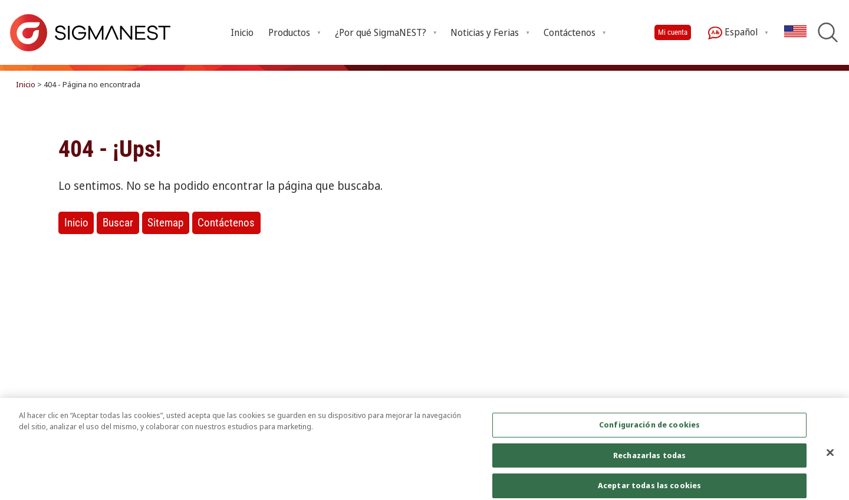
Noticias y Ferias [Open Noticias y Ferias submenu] (484, 32)
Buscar (118, 222)
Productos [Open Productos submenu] (289, 32)
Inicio (242, 32)
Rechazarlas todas (649, 461)
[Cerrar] (830, 459)
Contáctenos (226, 222)
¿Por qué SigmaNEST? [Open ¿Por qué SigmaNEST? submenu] (380, 32)
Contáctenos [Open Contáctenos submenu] (569, 32)
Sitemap (165, 222)
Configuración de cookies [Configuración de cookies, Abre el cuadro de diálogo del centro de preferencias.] (649, 431)
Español (733, 32)
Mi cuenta (672, 32)
